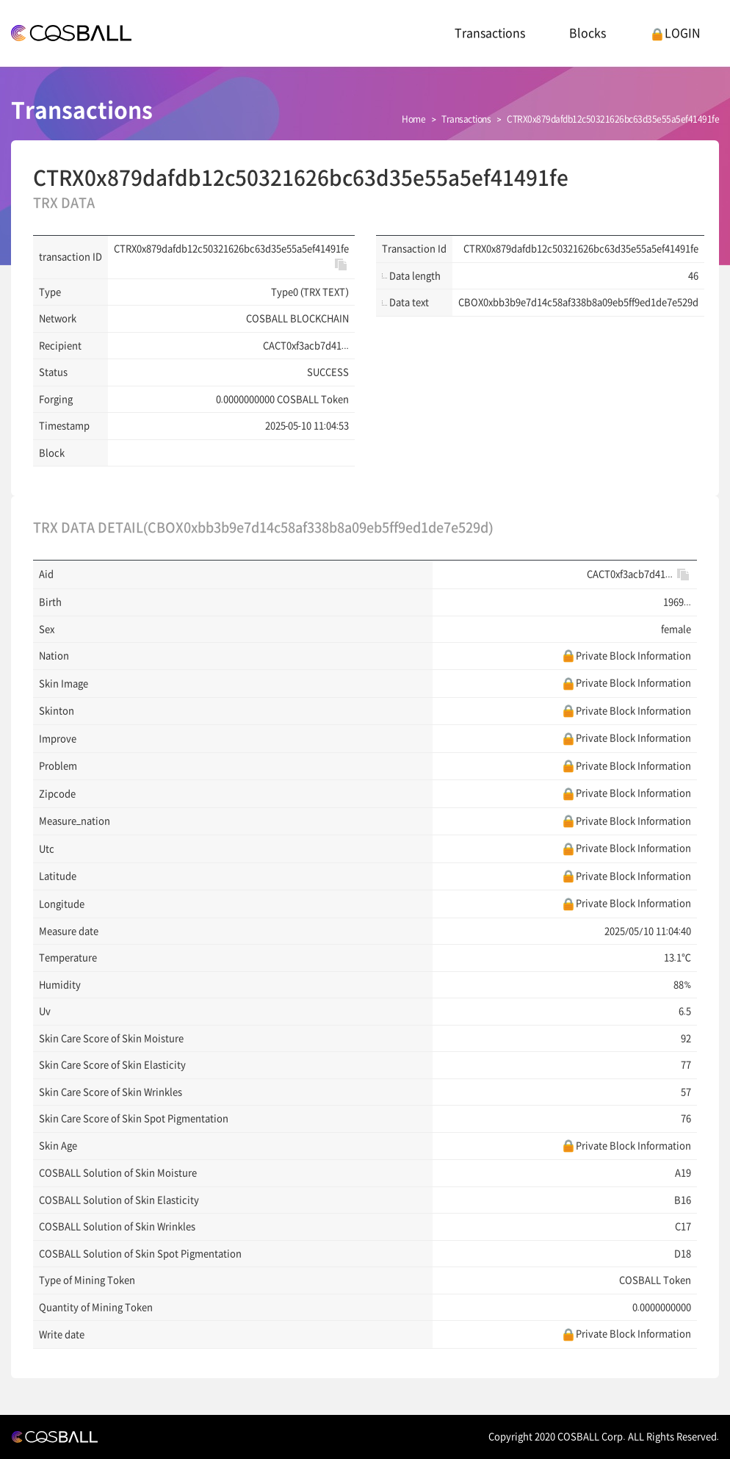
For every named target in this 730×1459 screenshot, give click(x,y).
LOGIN (675, 33)
